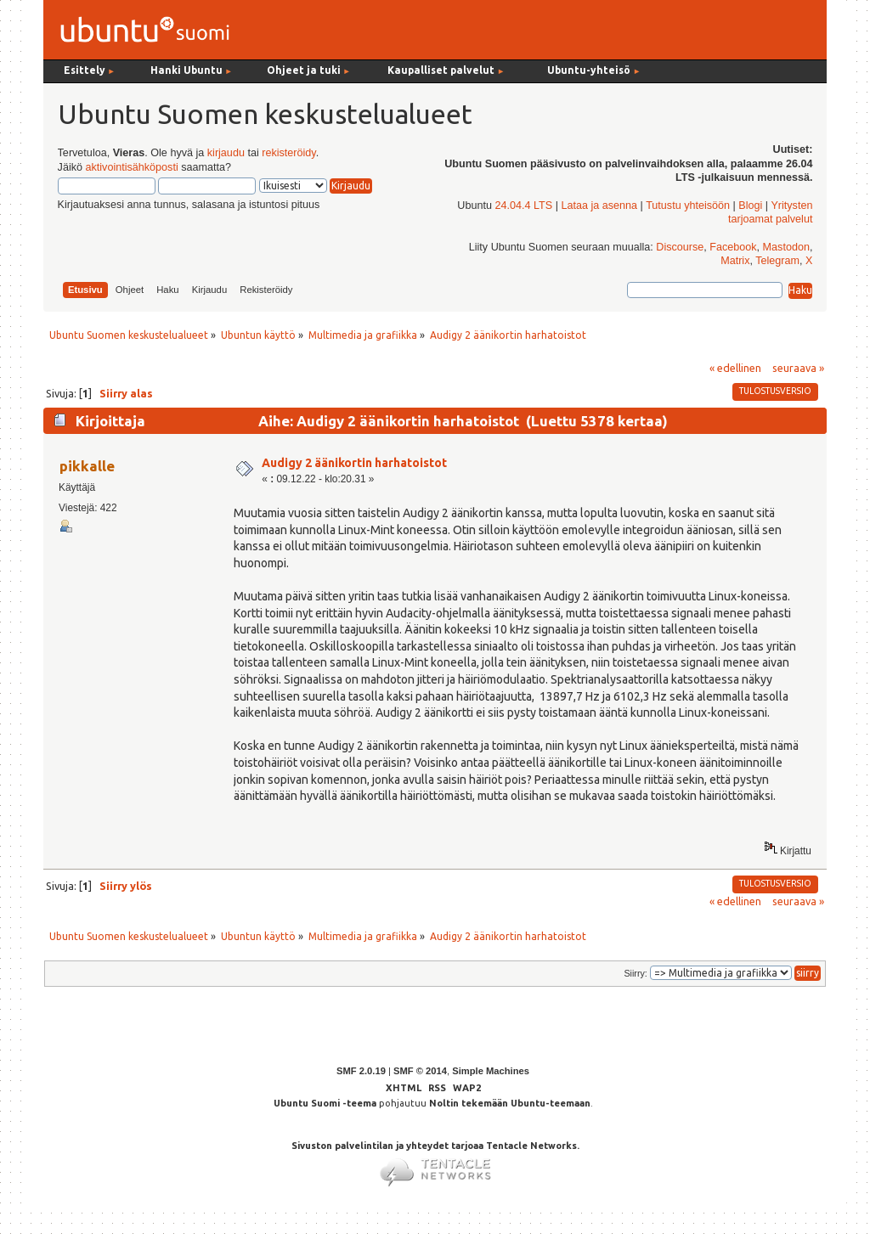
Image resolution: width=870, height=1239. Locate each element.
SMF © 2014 (420, 1071)
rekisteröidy (288, 153)
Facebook (732, 247)
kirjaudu (226, 153)
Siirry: (635, 973)
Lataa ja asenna (599, 205)
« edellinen (735, 368)
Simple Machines (490, 1071)
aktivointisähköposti (131, 167)
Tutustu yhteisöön (688, 205)
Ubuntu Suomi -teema (325, 1103)
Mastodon (786, 247)
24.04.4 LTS (523, 205)
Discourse (679, 247)
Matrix (734, 261)
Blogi (750, 205)
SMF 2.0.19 (361, 1071)
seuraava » (798, 368)
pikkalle (87, 466)
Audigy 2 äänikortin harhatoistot (354, 463)
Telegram (777, 261)
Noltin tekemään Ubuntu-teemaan (509, 1103)
